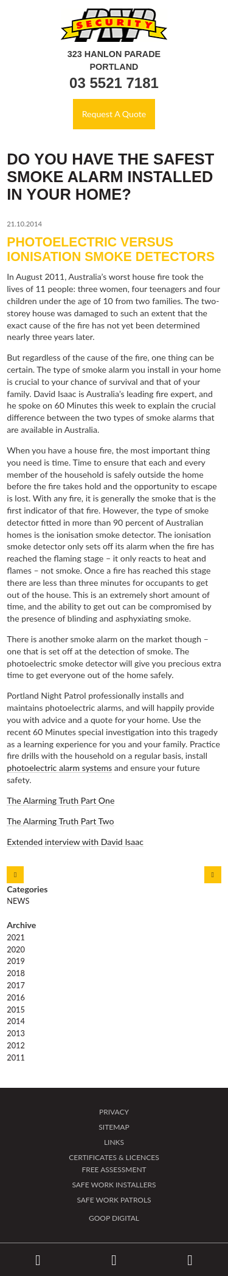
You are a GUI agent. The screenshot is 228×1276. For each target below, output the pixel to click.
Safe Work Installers (114, 1184)
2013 (16, 1033)
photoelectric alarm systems (59, 767)
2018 (16, 973)
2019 (16, 961)
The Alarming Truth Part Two (60, 821)
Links (114, 1142)
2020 (16, 949)
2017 (16, 985)
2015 (16, 1009)
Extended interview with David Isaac (75, 842)
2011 (16, 1057)
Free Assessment (113, 1169)
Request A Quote (114, 114)
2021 (16, 937)
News (18, 901)
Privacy (114, 1111)
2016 (16, 997)
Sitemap (113, 1127)
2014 (16, 1021)
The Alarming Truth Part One (60, 800)
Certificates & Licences (114, 1157)
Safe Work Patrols (114, 1199)
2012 (16, 1045)
